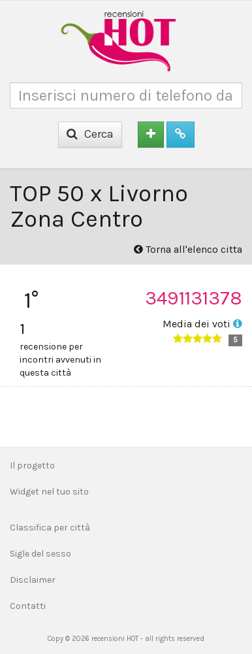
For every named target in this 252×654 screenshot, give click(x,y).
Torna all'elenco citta (188, 249)
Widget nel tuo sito (49, 491)
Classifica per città (50, 527)
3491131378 (193, 298)
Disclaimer (32, 579)
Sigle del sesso (40, 553)
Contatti (28, 606)
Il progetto (32, 465)
